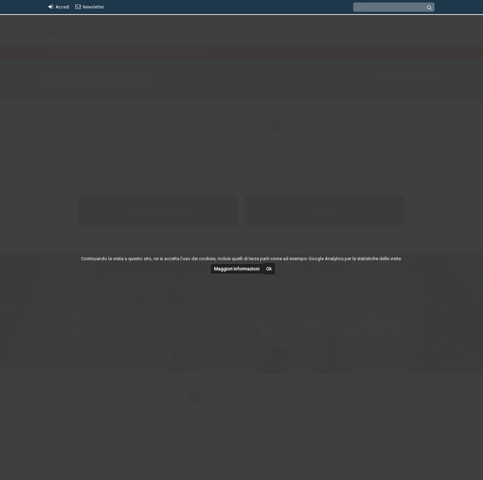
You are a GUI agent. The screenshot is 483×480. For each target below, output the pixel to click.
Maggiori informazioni (236, 269)
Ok (269, 269)
